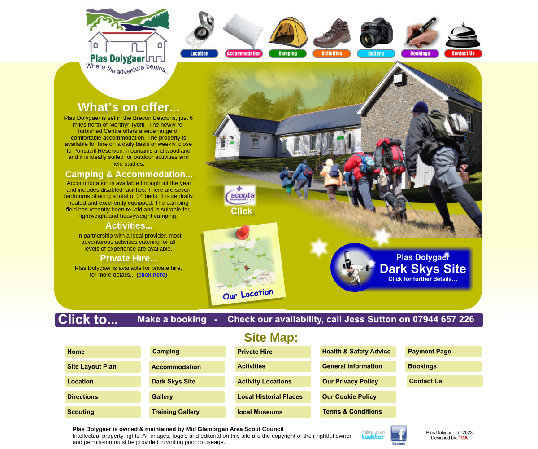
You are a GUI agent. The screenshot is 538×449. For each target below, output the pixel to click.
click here (152, 274)
